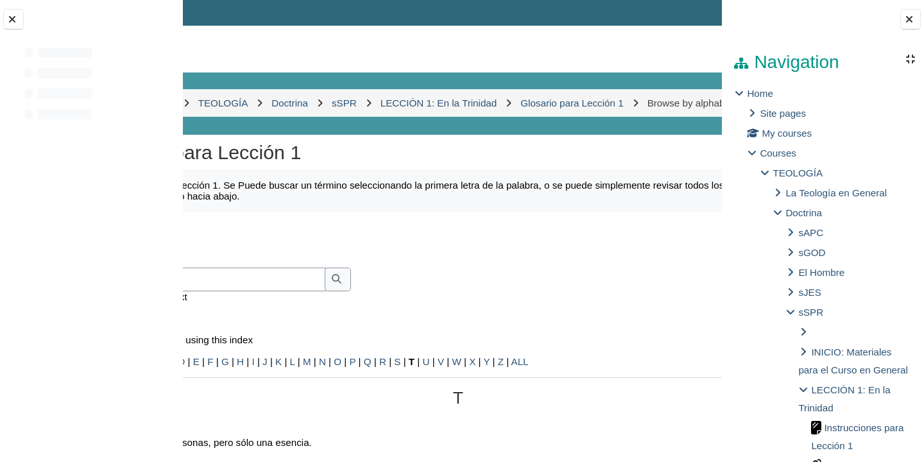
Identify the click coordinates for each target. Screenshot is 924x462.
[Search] (320, 308)
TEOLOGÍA (798, 172)
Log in (685, 12)
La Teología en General (836, 192)
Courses (778, 153)
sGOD (811, 252)
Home (760, 93)
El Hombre (821, 272)
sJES (809, 292)
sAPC (810, 232)
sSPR (810, 312)
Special (217, 389)
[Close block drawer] (910, 19)
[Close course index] (13, 19)
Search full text (260, 324)
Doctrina (803, 212)
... (680, 266)
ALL (626, 389)
